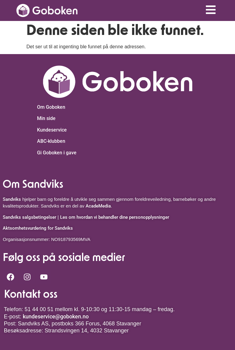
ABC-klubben (51, 141)
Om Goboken (51, 107)
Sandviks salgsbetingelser (29, 217)
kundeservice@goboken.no (56, 316)
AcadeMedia (98, 206)
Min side (46, 118)
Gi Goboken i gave (57, 153)
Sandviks (12, 199)
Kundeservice (52, 130)
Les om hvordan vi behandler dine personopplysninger (114, 217)
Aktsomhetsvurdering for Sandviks (38, 228)
